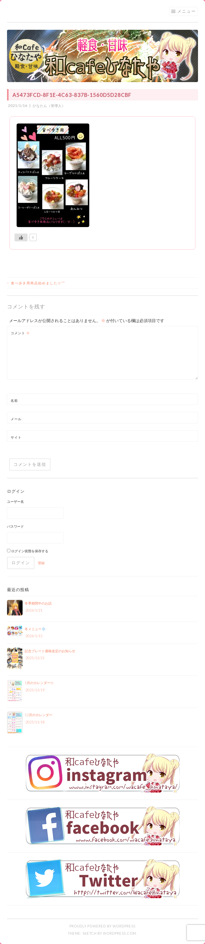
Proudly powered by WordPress (102, 926)
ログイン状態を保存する (27, 551)
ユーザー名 (15, 501)
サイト (16, 437)
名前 (14, 400)
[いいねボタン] (21, 237)
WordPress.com (119, 933)
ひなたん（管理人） (49, 106)
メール (16, 419)
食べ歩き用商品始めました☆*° (36, 283)
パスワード (15, 526)
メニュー (186, 11)
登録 (41, 563)
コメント (20, 333)
